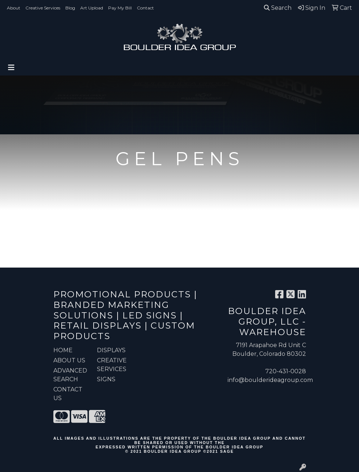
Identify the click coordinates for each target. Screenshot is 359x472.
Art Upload (91, 8)
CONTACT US (67, 394)
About (13, 8)
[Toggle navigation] (11, 67)
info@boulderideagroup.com (270, 380)
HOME (63, 350)
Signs (106, 379)
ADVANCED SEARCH (70, 375)
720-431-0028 (285, 371)
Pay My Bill (120, 8)
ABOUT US (69, 360)
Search (277, 7)
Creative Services (42, 8)
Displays (111, 350)
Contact (145, 8)
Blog (70, 8)
